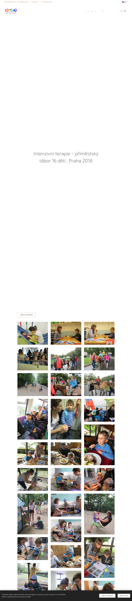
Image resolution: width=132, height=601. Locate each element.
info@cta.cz (35, 2)
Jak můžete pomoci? (22, 2)
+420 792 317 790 (47, 2)
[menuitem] (85, 11)
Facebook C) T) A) (11, 2)
